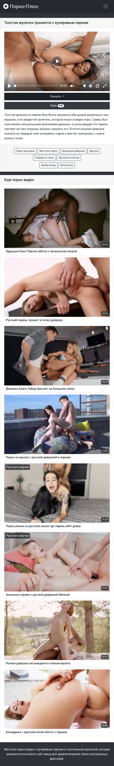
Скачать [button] (56, 96)
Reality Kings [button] (48, 165)
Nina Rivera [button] (66, 165)
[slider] (36, 86)
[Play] (9, 86)
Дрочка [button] (93, 150)
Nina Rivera (49, 115)
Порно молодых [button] (25, 150)
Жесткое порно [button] (48, 150)
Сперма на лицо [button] (44, 157)
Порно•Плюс (21, 6)
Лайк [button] (57, 105)
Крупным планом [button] (68, 157)
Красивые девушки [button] (73, 150)
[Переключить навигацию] (105, 6)
